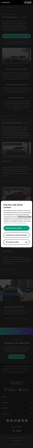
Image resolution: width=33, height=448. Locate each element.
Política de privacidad (24, 216)
